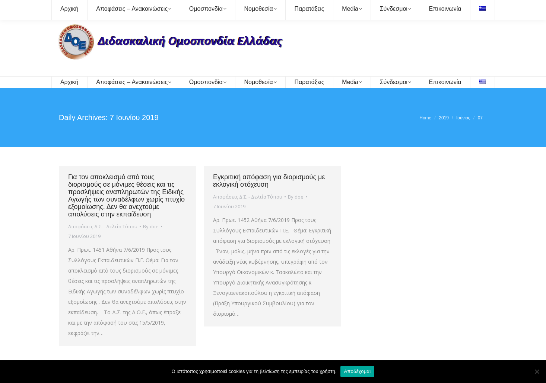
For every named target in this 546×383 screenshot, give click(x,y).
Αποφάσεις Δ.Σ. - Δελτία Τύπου (102, 226)
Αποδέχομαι (357, 371)
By (151, 226)
